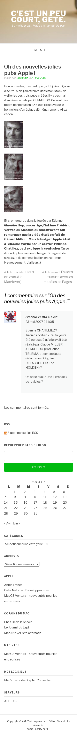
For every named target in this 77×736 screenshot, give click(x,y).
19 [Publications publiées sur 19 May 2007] (55, 502)
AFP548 (10, 701)
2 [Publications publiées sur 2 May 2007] (25, 492)
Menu (39, 50)
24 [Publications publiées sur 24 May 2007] (36, 508)
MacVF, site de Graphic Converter (27, 680)
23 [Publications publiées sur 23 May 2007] (26, 508)
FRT (49, 728)
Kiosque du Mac (33, 230)
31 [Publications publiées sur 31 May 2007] (35, 513)
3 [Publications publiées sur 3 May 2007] (35, 492)
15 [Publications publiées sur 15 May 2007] (16, 502)
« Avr (7, 523)
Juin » (16, 523)
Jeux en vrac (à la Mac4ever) (19, 277)
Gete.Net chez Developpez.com (26, 590)
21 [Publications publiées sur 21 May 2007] (6, 508)
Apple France (13, 585)
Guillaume (22, 77)
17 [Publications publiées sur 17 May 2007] (35, 502)
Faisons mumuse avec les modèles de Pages (57, 277)
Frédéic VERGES (37, 317)
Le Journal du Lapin (17, 627)
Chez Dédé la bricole (18, 622)
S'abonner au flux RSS (23, 433)
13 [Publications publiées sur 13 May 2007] (65, 497)
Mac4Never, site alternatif (22, 633)
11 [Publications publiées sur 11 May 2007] (45, 497)
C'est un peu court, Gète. (38, 16)
